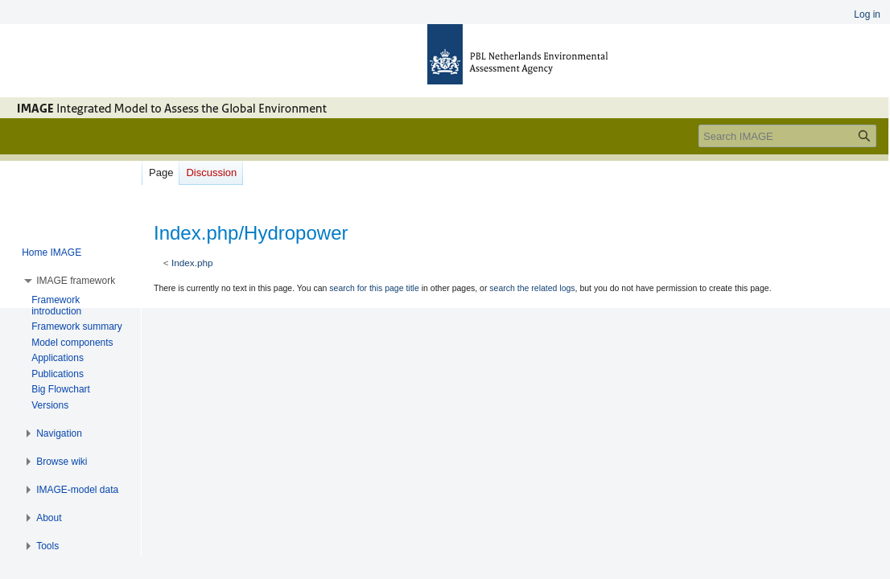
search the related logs (532, 288)
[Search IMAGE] (787, 136)
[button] (75, 280)
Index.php (192, 262)
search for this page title (373, 288)
